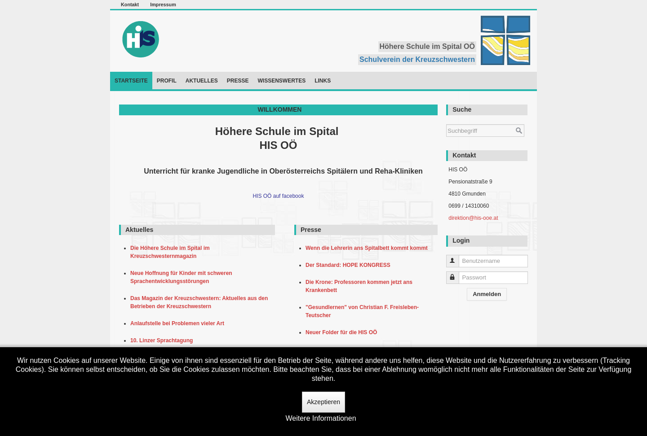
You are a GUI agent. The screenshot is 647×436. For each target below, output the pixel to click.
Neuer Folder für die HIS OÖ (343, 332)
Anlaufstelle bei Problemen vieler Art (178, 323)
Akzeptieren (323, 401)
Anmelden (487, 294)
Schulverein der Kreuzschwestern (417, 59)
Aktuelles (202, 81)
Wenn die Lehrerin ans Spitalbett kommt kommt (368, 248)
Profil (167, 81)
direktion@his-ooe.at (473, 218)
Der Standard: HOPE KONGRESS (349, 265)
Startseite (131, 81)
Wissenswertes (281, 81)
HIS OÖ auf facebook (278, 196)
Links (323, 81)
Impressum (163, 4)
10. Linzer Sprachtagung (163, 340)
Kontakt (130, 4)
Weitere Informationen (320, 418)
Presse (238, 81)
